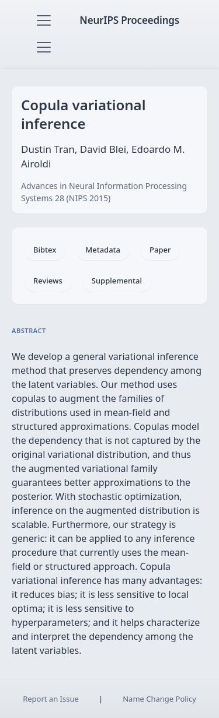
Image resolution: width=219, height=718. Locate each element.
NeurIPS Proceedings (129, 20)
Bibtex (44, 249)
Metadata (102, 249)
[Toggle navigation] (43, 20)
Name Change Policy (159, 699)
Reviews (47, 280)
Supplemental (117, 280)
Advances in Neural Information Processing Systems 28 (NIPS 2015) (104, 192)
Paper (160, 249)
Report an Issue (51, 699)
